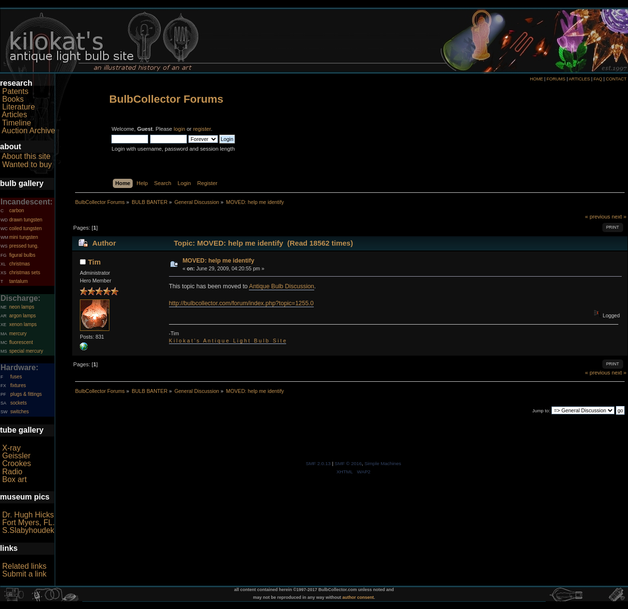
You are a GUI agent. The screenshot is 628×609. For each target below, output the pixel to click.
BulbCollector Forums (166, 99)
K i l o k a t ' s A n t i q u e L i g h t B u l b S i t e (227, 341)
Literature (18, 107)
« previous (597, 216)
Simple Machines (383, 463)
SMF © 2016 (348, 463)
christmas (19, 263)
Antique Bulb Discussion (281, 286)
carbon (16, 210)
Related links (24, 566)
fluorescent (21, 342)
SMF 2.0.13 (318, 463)
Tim (94, 262)
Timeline (16, 123)
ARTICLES (579, 79)
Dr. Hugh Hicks (28, 515)
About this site (26, 156)
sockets (18, 403)
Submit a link (24, 574)
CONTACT (616, 79)
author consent (358, 597)
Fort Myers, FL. (28, 522)
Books (12, 99)
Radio (12, 472)
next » (619, 216)
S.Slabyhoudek (28, 530)
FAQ (598, 79)
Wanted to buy (27, 164)
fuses (16, 376)
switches (19, 411)
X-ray (11, 448)
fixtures (18, 385)
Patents (15, 91)
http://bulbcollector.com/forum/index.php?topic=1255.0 (241, 303)
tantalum (18, 281)
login (179, 129)
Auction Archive (28, 130)
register (202, 129)
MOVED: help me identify (218, 260)
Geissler (16, 456)
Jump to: (541, 410)
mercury (18, 333)
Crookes (16, 463)
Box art (14, 479)
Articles (14, 114)
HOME (536, 79)
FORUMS (556, 79)
